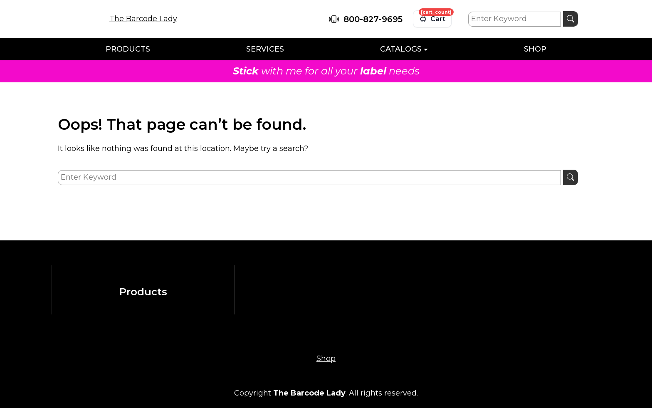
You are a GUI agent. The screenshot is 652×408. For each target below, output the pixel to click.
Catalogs (401, 49)
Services (265, 49)
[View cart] (432, 18)
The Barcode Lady (143, 18)
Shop (535, 49)
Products (128, 49)
